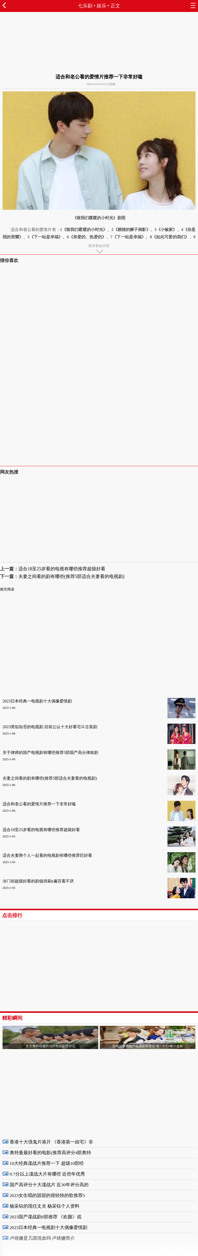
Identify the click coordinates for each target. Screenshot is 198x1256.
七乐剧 (85, 5)
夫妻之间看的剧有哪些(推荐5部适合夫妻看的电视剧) (71, 576)
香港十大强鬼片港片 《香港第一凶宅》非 (51, 1141)
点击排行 (12, 915)
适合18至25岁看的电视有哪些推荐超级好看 (61, 568)
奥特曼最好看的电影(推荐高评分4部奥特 (50, 1152)
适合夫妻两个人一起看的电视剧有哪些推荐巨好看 (47, 855)
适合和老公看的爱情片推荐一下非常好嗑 (39, 804)
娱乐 (101, 5)
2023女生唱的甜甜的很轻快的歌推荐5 (47, 1195)
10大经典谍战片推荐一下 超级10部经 (47, 1163)
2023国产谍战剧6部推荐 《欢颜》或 (45, 1216)
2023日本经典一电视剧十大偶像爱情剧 (37, 701)
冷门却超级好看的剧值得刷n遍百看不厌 (38, 881)
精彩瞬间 (12, 1018)
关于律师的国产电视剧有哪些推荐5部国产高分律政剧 (50, 752)
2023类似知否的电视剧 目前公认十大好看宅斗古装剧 (50, 727)
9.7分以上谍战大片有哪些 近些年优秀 (47, 1174)
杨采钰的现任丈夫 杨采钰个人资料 (44, 1206)
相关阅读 (7, 589)
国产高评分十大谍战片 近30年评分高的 (49, 1184)
